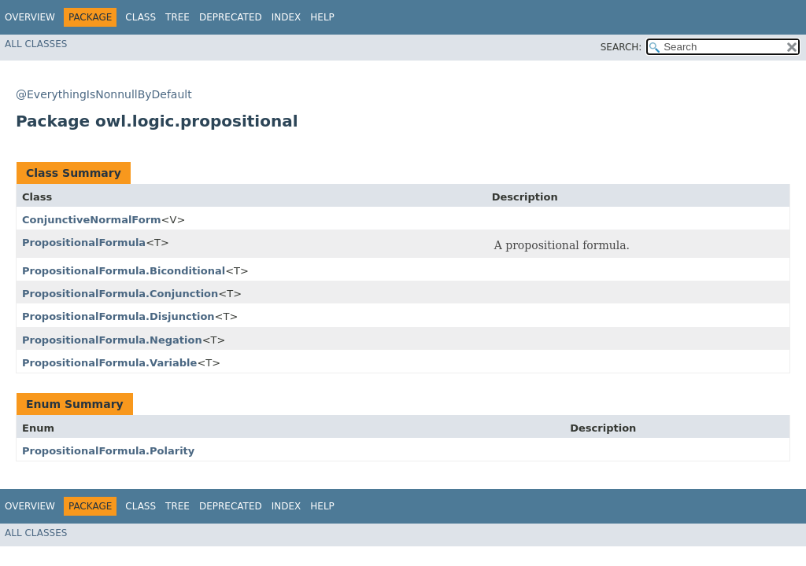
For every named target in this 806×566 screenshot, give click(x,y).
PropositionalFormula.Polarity (108, 451)
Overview (30, 17)
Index (286, 17)
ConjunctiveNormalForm (91, 220)
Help (322, 17)
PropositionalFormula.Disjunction (118, 316)
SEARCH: (621, 47)
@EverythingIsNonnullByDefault (104, 94)
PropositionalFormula (84, 242)
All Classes (36, 44)
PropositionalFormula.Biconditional (123, 271)
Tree (177, 17)
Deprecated (230, 17)
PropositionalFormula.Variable (109, 363)
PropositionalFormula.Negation (112, 340)
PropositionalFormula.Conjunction (120, 294)
